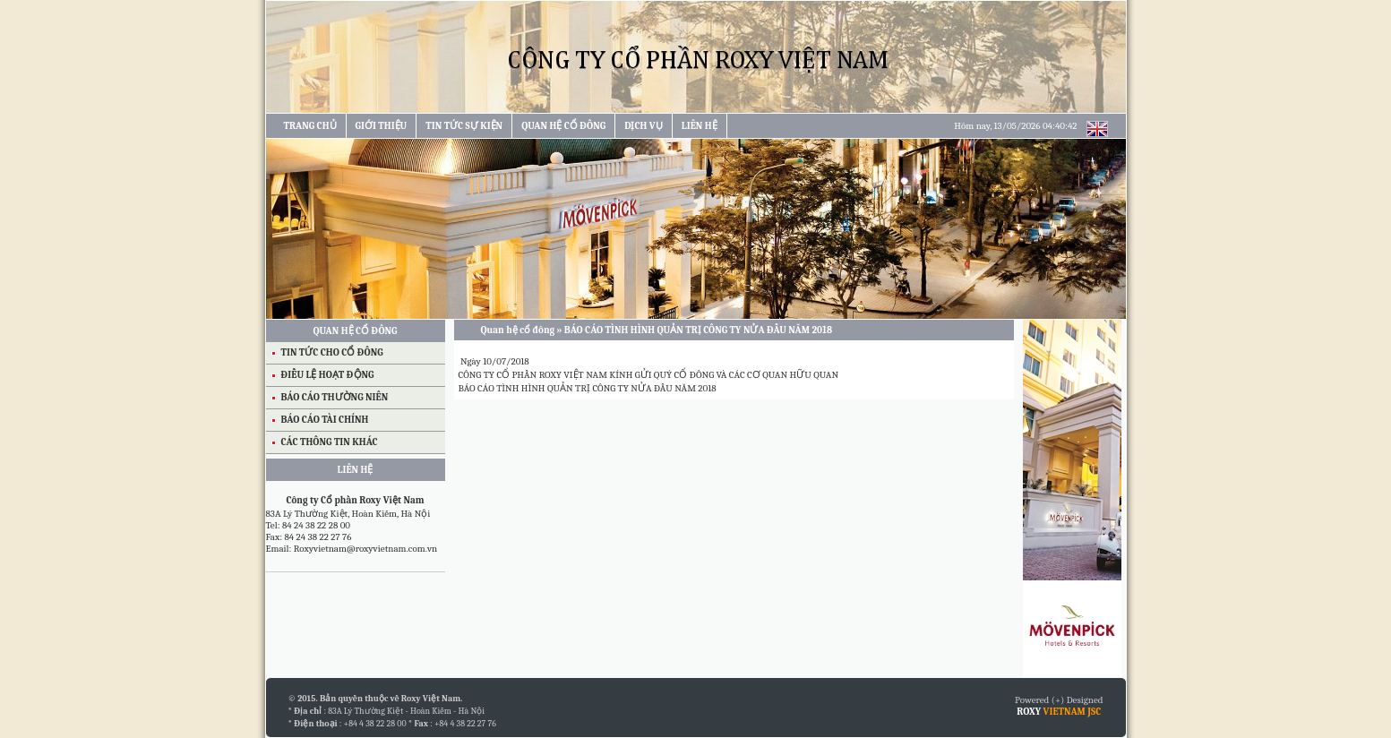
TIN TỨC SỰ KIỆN (463, 126)
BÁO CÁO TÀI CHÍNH (325, 419)
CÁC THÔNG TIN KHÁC (329, 442)
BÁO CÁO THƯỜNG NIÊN (335, 397)
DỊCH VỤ (643, 126)
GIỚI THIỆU (382, 126)
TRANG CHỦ (310, 126)
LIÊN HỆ (699, 126)
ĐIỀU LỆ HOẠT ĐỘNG (327, 375)
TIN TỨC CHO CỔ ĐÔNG (332, 352)
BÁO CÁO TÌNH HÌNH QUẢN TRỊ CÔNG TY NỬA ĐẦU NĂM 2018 (588, 388)
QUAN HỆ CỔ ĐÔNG (563, 126)
